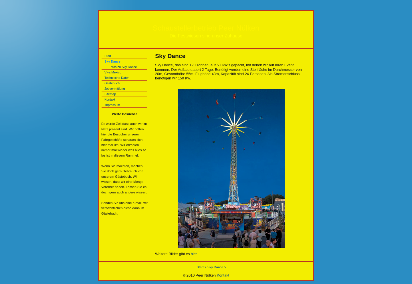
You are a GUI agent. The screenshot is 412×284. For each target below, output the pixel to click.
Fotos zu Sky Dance (123, 67)
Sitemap (110, 94)
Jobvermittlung (114, 88)
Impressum (112, 105)
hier (194, 254)
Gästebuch (112, 83)
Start (107, 56)
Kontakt (109, 99)
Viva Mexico (112, 72)
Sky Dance (112, 61)
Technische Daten (116, 77)
